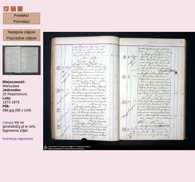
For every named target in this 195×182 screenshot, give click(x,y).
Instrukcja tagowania (18, 139)
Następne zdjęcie (21, 32)
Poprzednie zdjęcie (22, 38)
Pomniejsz (21, 21)
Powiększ (21, 15)
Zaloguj (8, 122)
